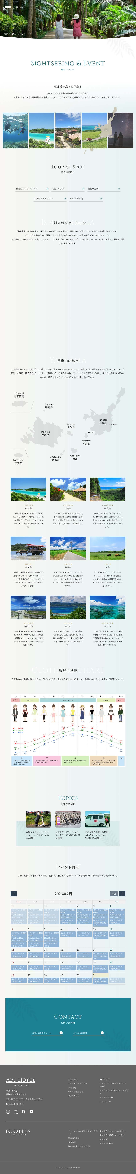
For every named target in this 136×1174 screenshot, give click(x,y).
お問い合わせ (105, 1101)
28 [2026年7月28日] (45, 975)
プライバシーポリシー (77, 1083)
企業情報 (103, 1139)
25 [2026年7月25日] (111, 962)
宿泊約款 (72, 1142)
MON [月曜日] (35, 901)
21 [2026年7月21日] (45, 962)
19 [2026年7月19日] (12, 962)
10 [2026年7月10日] (94, 929)
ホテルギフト (73, 1095)
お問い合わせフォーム (47, 1032)
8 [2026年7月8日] (61, 929)
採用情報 (72, 1087)
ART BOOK (105, 1079)
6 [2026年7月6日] (28, 929)
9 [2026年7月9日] (77, 929)
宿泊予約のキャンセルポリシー (113, 1131)
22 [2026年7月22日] (61, 962)
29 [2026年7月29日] (61, 975)
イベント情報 (76, 198)
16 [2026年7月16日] (78, 949)
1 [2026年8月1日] (110, 975)
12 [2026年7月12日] (12, 949)
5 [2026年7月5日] (12, 929)
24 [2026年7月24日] (94, 962)
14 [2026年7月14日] (45, 949)
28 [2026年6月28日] (12, 905)
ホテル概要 (73, 1079)
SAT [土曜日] (117, 901)
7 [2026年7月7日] (44, 929)
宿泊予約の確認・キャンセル (112, 1135)
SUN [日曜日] (19, 901)
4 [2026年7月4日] (110, 905)
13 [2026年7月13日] (29, 949)
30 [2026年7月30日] (78, 975)
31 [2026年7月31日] (94, 975)
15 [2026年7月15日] (61, 949)
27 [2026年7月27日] (29, 975)
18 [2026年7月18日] (111, 949)
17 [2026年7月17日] (94, 949)
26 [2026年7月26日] (12, 975)
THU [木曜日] (84, 901)
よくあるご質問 (88, 1032)
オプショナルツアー (43, 198)
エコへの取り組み (75, 1091)
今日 (114, 893)
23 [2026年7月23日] (78, 962)
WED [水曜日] (68, 901)
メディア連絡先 (106, 1143)
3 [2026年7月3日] (93, 905)
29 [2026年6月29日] (29, 905)
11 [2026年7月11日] (111, 929)
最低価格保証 (74, 1138)
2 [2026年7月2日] (77, 905)
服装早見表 (93, 188)
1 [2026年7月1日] (61, 905)
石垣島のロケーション (27, 188)
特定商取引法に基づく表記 (79, 1146)
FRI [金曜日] (100, 901)
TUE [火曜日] (52, 901)
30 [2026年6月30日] (45, 905)
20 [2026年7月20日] (29, 962)
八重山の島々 (58, 188)
